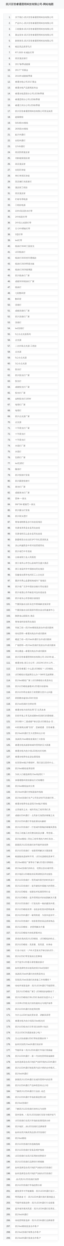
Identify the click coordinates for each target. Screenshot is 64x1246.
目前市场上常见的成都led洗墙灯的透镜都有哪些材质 (36, 716)
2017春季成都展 (22, 64)
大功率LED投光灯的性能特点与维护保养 (33, 1003)
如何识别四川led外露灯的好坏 (29, 1044)
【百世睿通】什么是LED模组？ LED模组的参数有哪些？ (36, 669)
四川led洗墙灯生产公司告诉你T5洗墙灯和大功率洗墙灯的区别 (36, 798)
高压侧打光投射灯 (23, 181)
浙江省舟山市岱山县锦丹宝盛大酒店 (31, 563)
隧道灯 (18, 469)
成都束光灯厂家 (22, 493)
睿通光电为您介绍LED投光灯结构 (30, 751)
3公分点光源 (21, 363)
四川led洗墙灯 (21, 1103)
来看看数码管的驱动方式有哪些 (29, 780)
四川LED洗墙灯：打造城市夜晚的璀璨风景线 (36, 827)
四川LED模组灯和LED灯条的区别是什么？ (34, 997)
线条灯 (18, 287)
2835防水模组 (21, 129)
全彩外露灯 (20, 140)
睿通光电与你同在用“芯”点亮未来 (30, 710)
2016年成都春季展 (23, 76)
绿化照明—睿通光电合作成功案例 (30, 633)
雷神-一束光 (20, 498)
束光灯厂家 (20, 487)
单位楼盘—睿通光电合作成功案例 (30, 651)
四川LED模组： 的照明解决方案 (30, 927)
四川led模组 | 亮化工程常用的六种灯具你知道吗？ (36, 839)
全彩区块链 (20, 170)
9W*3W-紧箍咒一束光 (25, 504)
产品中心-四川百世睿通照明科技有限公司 (34, 23)
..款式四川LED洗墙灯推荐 (27, 1179)
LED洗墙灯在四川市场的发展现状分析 (32, 1120)
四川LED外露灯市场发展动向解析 (30, 821)
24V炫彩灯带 (21, 217)
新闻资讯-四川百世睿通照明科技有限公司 (34, 41)
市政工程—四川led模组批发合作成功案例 (34, 628)
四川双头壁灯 (21, 516)
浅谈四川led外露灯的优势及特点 (30, 974)
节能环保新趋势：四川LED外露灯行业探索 (35, 1203)
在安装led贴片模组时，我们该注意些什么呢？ (36, 763)
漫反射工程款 (21, 187)
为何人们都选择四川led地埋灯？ (30, 774)
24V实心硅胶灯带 (23, 223)
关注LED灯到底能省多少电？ (28, 1032)
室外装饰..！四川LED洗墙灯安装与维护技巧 (35, 1115)
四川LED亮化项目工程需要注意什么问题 (33, 692)
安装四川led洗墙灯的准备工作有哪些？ (33, 980)
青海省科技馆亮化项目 (25, 622)
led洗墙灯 (19, 328)
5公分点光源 (21, 358)
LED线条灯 (20, 252)
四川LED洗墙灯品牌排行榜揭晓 (29, 1162)
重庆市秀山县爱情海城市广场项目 (30, 581)
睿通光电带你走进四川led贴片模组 (31, 804)
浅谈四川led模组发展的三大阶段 (30, 739)
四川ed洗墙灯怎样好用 (25, 704)
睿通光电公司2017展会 (25, 82)
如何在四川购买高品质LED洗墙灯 (30, 1132)
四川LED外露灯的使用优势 (27, 1009)
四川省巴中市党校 (23, 551)
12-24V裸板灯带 (22, 228)
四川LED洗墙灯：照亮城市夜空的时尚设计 (35, 880)
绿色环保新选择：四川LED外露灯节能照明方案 (36, 986)
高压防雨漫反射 (22, 152)
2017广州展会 (21, 70)
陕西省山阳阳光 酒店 (24, 616)
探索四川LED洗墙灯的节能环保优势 (31, 845)
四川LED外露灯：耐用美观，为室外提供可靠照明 (36, 915)
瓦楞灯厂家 (20, 457)
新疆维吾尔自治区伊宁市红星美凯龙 (31, 539)
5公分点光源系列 (23, 334)
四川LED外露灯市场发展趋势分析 (30, 1097)
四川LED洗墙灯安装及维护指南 (29, 1150)
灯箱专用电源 (21, 199)
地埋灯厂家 (20, 405)
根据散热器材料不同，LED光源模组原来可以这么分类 (36, 856)
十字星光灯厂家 (22, 428)
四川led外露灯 (21, 1074)
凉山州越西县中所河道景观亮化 (29, 545)
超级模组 (19, 117)
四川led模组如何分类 (24, 786)
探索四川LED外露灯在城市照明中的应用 (33, 1079)
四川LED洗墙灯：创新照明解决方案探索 (33, 851)
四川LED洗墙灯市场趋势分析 (28, 1185)
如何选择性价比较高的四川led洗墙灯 (32, 968)
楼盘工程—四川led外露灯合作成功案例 (33, 639)
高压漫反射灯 (21, 58)
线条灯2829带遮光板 (24, 264)
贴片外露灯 (20, 135)
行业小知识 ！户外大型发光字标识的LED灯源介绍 (36, 950)
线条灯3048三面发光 (24, 246)
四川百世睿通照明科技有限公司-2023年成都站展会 (36, 657)
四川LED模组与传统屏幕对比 (28, 933)
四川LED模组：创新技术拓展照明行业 (32, 892)
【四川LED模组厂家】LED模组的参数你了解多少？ (36, 991)
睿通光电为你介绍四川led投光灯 (30, 1021)
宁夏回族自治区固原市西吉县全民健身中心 (35, 610)
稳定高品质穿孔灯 (23, 47)
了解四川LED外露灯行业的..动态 (30, 1091)
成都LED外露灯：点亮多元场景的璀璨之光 (35, 815)
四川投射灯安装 (22, 475)
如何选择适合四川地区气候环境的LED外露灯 (36, 1062)
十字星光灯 (20, 434)
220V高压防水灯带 (23, 211)
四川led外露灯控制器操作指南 (29, 792)
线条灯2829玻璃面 (23, 270)
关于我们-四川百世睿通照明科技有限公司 (34, 17)
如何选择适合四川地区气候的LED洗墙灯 (33, 1167)
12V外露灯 (20, 146)
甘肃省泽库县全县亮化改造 (27, 528)
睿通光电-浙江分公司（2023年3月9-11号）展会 (36, 663)
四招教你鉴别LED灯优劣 (26, 698)
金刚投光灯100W (23, 399)
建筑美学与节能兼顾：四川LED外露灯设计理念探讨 (36, 1191)
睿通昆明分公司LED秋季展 (27, 99)
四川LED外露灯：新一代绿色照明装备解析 (35, 1056)
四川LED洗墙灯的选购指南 (27, 1144)
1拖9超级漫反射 (22, 158)
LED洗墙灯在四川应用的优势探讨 (30, 1156)
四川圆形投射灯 (22, 481)
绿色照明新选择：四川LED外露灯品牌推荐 (35, 1220)
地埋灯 (18, 410)
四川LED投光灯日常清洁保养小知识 (31, 1027)
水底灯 (18, 451)
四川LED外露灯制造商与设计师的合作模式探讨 (36, 1068)
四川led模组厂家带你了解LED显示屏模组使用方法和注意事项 (36, 862)
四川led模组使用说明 (24, 768)
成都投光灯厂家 (22, 387)
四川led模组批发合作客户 (27, 1226)
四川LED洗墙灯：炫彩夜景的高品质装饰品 (35, 921)
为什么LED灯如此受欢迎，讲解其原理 (32, 1015)
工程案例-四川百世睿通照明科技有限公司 (34, 29)
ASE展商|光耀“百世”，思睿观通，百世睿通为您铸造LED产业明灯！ (36, 727)
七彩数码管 (20, 293)
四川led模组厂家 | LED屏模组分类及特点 (34, 680)
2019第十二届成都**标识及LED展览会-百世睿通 (36, 721)
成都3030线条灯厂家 (24, 281)
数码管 (18, 299)
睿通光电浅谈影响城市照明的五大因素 (32, 745)
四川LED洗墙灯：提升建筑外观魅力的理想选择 (36, 886)
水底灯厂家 (20, 446)
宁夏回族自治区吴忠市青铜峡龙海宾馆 (32, 604)
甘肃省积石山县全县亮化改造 (28, 534)
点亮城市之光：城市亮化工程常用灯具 (32, 809)
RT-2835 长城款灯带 (24, 52)
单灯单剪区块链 (22, 176)
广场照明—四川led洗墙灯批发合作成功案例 (35, 645)
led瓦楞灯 (19, 463)
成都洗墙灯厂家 (22, 311)
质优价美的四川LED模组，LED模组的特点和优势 (36, 939)
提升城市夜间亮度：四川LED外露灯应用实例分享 (36, 1209)
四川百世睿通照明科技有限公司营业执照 (34, 111)
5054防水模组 (21, 123)
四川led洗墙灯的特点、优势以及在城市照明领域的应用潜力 (36, 868)
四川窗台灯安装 (22, 510)
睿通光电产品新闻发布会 (26, 88)
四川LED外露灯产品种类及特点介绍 (31, 1085)
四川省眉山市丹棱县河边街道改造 (30, 592)
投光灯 (18, 369)
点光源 (18, 340)
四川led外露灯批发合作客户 (28, 1238)
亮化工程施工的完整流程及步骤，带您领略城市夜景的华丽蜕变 (36, 833)
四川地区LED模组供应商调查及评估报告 (33, 874)
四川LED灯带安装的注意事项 (28, 956)
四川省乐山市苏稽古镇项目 (27, 598)
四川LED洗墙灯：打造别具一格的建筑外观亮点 (36, 903)
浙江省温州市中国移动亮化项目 (29, 569)
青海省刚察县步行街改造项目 (28, 522)
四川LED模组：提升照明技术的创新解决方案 (36, 897)
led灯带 (18, 240)
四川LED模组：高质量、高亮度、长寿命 (33, 944)
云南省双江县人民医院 (25, 557)
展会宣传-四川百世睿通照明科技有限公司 (34, 35)
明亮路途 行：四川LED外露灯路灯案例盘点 (35, 1197)
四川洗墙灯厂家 (22, 316)
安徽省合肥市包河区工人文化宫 (29, 575)
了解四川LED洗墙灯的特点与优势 (30, 1109)
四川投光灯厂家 (22, 375)
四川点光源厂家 (22, 416)
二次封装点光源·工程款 (25, 346)
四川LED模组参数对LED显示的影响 (31, 686)
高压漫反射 (20, 164)
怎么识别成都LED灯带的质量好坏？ (31, 1038)
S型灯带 (19, 234)
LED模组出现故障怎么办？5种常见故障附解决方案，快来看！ (36, 674)
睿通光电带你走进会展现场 (27, 757)
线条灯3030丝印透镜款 (25, 258)
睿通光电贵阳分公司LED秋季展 (29, 93)
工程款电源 (20, 205)
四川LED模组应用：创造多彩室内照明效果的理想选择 (36, 909)
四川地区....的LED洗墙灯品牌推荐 (30, 1126)
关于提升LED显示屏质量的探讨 (29, 962)
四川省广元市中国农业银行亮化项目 (31, 586)
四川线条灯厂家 (22, 275)
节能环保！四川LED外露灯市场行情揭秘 (33, 1050)
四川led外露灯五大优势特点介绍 (30, 733)
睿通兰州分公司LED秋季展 (27, 105)
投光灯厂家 (20, 393)
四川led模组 (20, 1138)
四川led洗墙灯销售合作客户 (28, 1232)
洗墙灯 (18, 305)
